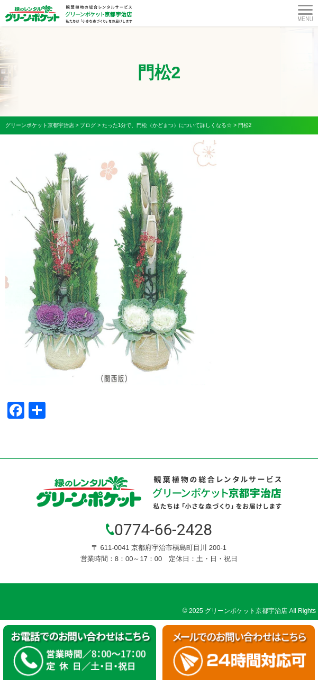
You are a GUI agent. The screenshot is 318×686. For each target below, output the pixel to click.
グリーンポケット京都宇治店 (246, 611)
